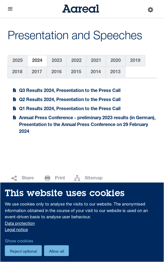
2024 (37, 61)
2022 (76, 61)
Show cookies (19, 241)
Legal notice (16, 229)
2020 (116, 61)
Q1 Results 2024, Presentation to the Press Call (70, 109)
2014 (96, 72)
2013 (115, 72)
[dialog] (82, 222)
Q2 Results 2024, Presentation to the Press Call (70, 100)
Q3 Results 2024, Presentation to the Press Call (70, 91)
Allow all (56, 251)
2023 (57, 61)
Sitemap (94, 178)
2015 (76, 72)
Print (60, 178)
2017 (37, 72)
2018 (17, 72)
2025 (18, 61)
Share (28, 178)
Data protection (20, 223)
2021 (96, 61)
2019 (135, 61)
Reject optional (23, 251)
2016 (56, 72)
